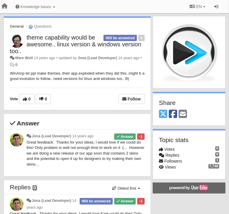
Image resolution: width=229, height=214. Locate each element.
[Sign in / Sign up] (216, 6)
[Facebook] (173, 114)
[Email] (183, 114)
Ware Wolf (24, 58)
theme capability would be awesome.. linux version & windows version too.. (75, 44)
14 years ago (82, 136)
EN (197, 6)
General (17, 26)
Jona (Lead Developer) (97, 58)
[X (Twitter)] (163, 114)
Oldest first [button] (126, 188)
